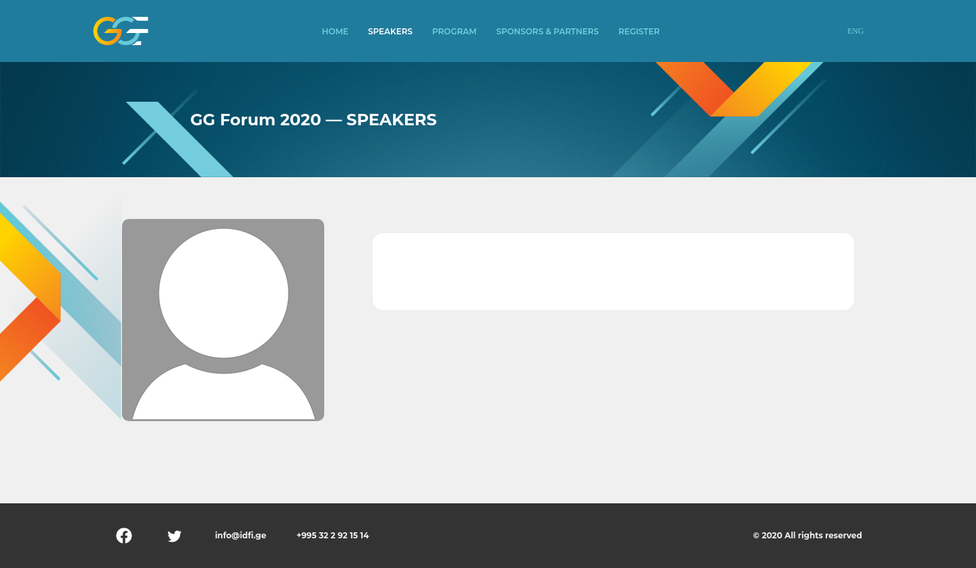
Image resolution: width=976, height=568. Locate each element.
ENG (855, 31)
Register (638, 31)
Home (335, 31)
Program (454, 31)
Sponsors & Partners (547, 31)
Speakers (390, 31)
